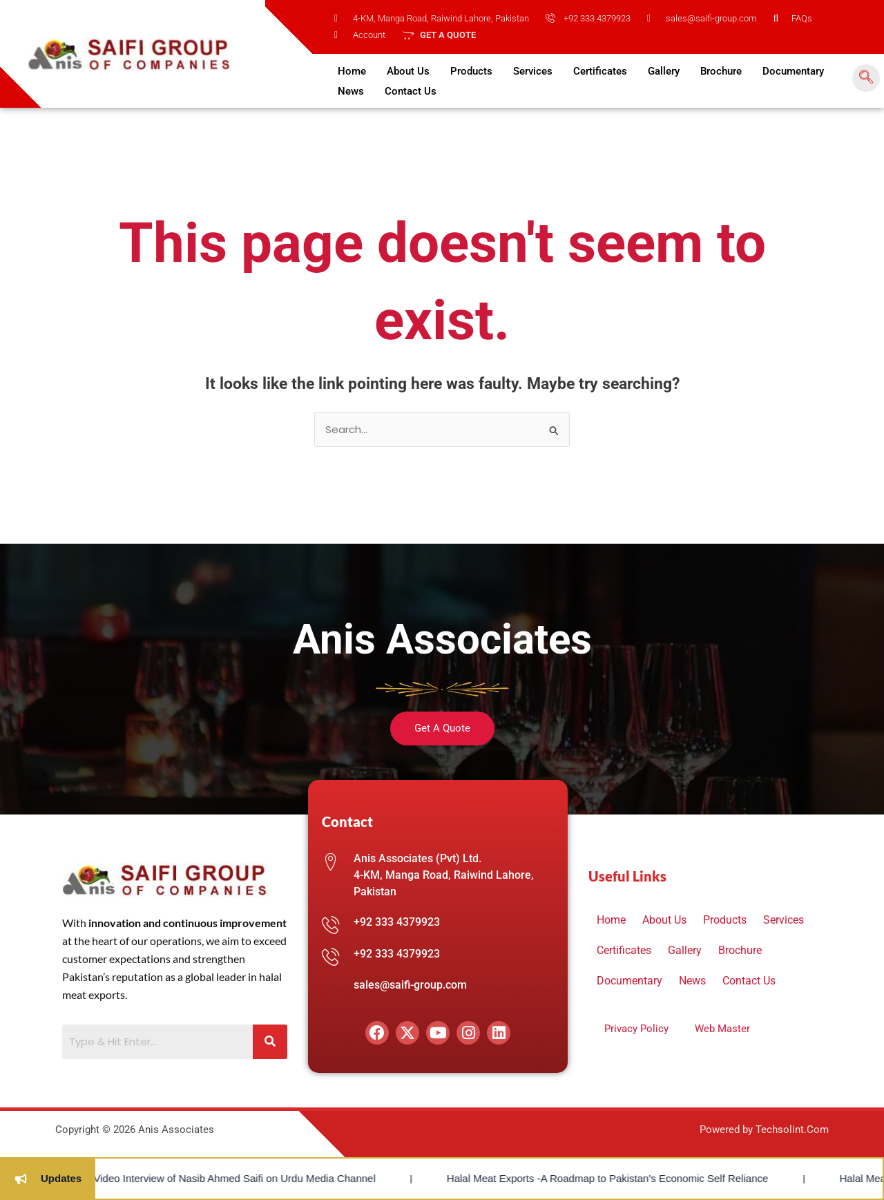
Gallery (664, 71)
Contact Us (410, 91)
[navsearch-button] (866, 78)
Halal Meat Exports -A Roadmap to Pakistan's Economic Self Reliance (542, 1178)
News (351, 91)
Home (352, 71)
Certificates (600, 71)
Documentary (793, 71)
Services (532, 71)
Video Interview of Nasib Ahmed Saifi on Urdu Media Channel (169, 1178)
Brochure (721, 71)
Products (471, 71)
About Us (408, 71)
